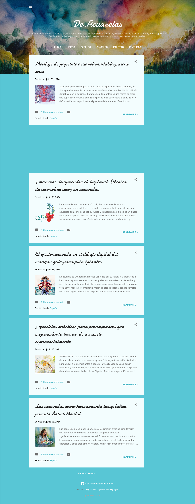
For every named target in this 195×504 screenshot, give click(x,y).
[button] (136, 62)
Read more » (130, 114)
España (53, 118)
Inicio (57, 47)
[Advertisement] (156, 101)
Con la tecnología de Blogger (97, 483)
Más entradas (86, 473)
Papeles (86, 47)
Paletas (118, 47)
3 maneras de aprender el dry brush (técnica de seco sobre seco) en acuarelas (80, 185)
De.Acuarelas (97, 23)
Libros (71, 47)
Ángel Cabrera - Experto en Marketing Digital (102, 490)
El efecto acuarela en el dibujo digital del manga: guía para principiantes (76, 257)
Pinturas (135, 47)
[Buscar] (164, 8)
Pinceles (102, 47)
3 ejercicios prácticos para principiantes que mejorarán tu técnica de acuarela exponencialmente (79, 333)
